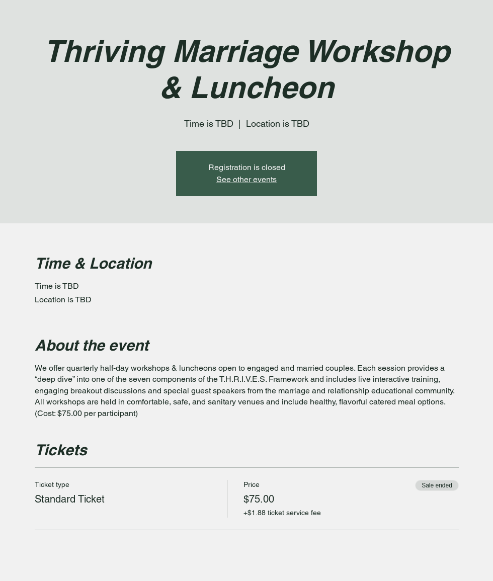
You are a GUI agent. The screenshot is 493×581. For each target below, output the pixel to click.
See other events (246, 179)
